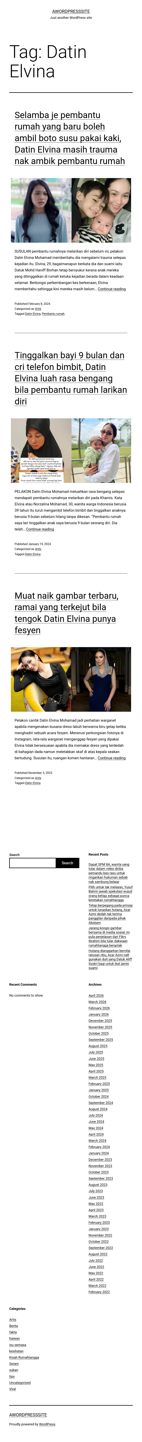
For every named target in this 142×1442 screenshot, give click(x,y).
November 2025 (100, 1027)
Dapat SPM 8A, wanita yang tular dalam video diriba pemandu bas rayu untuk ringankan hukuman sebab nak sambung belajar (109, 873)
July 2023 (96, 1191)
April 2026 (96, 995)
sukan (13, 1370)
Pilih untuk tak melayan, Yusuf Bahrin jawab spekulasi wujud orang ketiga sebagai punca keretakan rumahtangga (111, 893)
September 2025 (101, 1040)
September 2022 (101, 1248)
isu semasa (17, 1345)
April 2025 (96, 1071)
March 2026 (97, 1002)
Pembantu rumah (53, 314)
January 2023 (99, 1229)
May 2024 (96, 1128)
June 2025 (96, 1059)
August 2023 (98, 1185)
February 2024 (99, 1147)
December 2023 (100, 1160)
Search (14, 855)
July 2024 (96, 1115)
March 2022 (97, 1286)
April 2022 (96, 1279)
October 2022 (99, 1241)
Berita (13, 1326)
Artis (38, 309)
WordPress (47, 1424)
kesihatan (16, 1351)
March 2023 (97, 1216)
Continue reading (112, 289)
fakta (13, 1332)
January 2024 (99, 1153)
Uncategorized (20, 1383)
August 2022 (98, 1254)
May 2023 (96, 1204)
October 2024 (99, 1096)
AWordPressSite (71, 11)
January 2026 (99, 1014)
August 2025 (98, 1046)
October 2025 (99, 1033)
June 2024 (96, 1122)
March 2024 (97, 1141)
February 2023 (99, 1222)
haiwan (14, 1338)
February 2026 (99, 1008)
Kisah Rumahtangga (24, 1357)
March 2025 (97, 1077)
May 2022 (96, 1273)
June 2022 (96, 1267)
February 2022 (99, 1292)
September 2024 (101, 1103)
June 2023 (96, 1197)
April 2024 (96, 1134)
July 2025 (96, 1052)
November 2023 (100, 1166)
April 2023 (96, 1210)
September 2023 (101, 1178)
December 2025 (100, 1021)
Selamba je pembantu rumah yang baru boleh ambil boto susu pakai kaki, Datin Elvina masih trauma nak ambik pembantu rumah (70, 138)
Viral (12, 1389)
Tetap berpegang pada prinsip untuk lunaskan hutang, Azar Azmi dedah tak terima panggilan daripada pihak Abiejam (111, 914)
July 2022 (96, 1260)
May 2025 (96, 1065)
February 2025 (99, 1084)
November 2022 (100, 1235)
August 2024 (98, 1109)
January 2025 (99, 1090)
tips (12, 1376)
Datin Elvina (32, 314)
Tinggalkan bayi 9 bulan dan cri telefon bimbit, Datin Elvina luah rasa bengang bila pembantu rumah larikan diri (71, 378)
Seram (14, 1364)
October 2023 (99, 1172)
